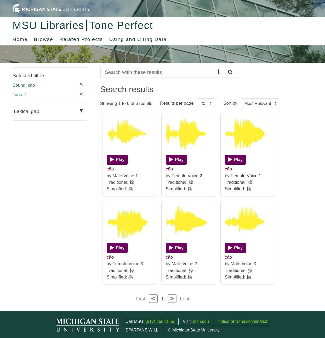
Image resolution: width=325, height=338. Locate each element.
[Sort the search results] (260, 103)
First (140, 298)
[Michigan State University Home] (51, 8)
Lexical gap (26, 111)
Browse (43, 39)
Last (184, 298)
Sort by (230, 103)
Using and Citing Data (138, 39)
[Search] (158, 72)
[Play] (117, 160)
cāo (110, 169)
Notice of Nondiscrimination (243, 321)
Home (20, 39)
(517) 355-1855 (160, 321)
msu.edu (201, 321)
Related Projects (81, 39)
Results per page (176, 103)
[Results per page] (206, 103)
